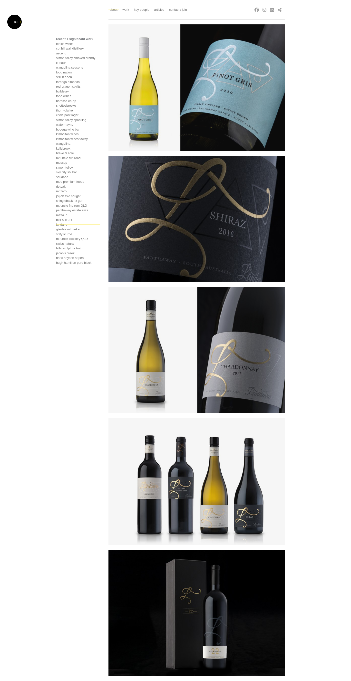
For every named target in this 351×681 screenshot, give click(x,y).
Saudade (62, 177)
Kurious (61, 63)
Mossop (61, 162)
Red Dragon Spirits (68, 86)
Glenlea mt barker (68, 229)
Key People (141, 9)
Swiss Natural (65, 243)
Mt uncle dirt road (68, 158)
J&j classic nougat (68, 196)
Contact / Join (178, 9)
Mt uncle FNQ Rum (71, 205)
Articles (159, 9)
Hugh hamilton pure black (73, 262)
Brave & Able (65, 153)
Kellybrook (63, 148)
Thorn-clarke (64, 110)
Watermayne (64, 124)
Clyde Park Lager (67, 115)
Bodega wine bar (67, 129)
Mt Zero (61, 191)
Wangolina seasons (69, 67)
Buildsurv (62, 91)
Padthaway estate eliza (72, 210)
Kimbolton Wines (67, 134)
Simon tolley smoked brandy (75, 58)
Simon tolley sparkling (71, 120)
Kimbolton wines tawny (72, 139)
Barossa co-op (66, 101)
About (114, 9)
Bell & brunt (64, 220)
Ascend (61, 53)
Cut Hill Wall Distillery (70, 48)
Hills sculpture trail (68, 248)
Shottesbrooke (66, 105)
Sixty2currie (64, 234)
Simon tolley (64, 167)
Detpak (61, 186)
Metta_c (61, 215)
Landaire (61, 224)
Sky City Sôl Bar (66, 172)
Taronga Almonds (68, 82)
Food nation (64, 72)
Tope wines (63, 96)
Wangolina (63, 143)
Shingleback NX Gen (69, 201)
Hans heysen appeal (70, 258)
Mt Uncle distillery (72, 239)
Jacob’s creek (65, 253)
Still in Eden (64, 77)
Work (125, 9)
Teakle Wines (65, 44)
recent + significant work (74, 39)
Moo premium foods (70, 181)
